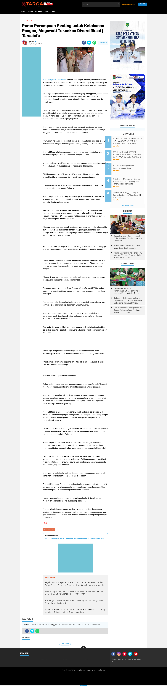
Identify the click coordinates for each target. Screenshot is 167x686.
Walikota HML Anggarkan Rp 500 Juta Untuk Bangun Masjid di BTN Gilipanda (130, 187)
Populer (143, 4)
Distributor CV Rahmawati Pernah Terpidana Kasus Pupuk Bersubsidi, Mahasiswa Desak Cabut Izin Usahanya (128, 291)
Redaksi (115, 660)
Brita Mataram (49, 530)
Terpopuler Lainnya (127, 197)
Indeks (30, 11)
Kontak (114, 663)
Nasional (38, 11)
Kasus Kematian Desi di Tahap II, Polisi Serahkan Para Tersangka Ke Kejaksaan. (128, 229)
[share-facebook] (84, 43)
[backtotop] (83, 648)
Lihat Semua (65, 644)
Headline (23, 660)
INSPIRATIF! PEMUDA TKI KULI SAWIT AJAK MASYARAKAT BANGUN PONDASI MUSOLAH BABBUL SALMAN (130, 141)
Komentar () (103, 42)
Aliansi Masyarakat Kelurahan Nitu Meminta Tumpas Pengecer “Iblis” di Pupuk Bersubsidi (128, 246)
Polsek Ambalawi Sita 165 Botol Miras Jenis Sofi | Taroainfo (127, 238)
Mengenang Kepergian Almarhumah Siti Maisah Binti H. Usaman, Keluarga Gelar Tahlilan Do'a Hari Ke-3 (127, 282)
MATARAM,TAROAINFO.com (54, 80)
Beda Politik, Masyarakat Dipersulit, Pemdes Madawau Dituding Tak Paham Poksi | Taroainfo (130, 176)
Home (23, 11)
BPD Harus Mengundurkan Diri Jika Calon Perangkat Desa (130, 163)
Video (54, 11)
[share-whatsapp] (94, 43)
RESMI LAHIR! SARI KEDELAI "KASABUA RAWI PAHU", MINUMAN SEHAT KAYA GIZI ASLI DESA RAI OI (130, 152)
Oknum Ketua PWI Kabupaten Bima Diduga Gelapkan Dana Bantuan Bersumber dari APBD (128, 301)
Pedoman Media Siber (138, 660)
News (47, 11)
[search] (101, 4)
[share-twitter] (89, 43)
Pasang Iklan (123, 660)
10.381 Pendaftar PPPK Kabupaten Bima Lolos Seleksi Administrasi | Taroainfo (75, 539)
